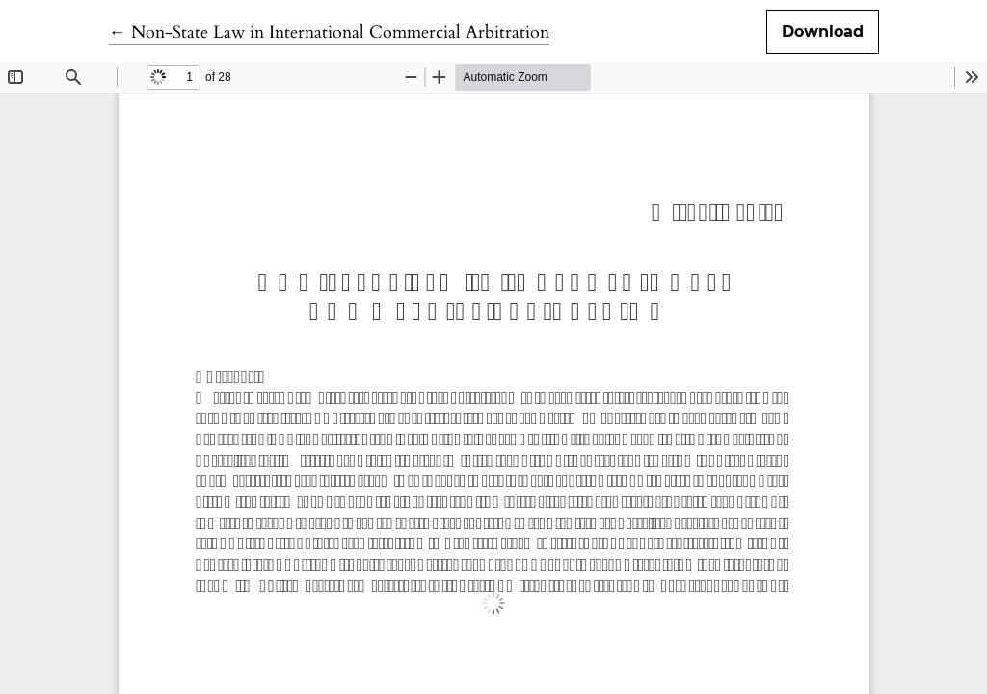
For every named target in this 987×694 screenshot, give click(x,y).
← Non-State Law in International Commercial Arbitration (329, 32)
